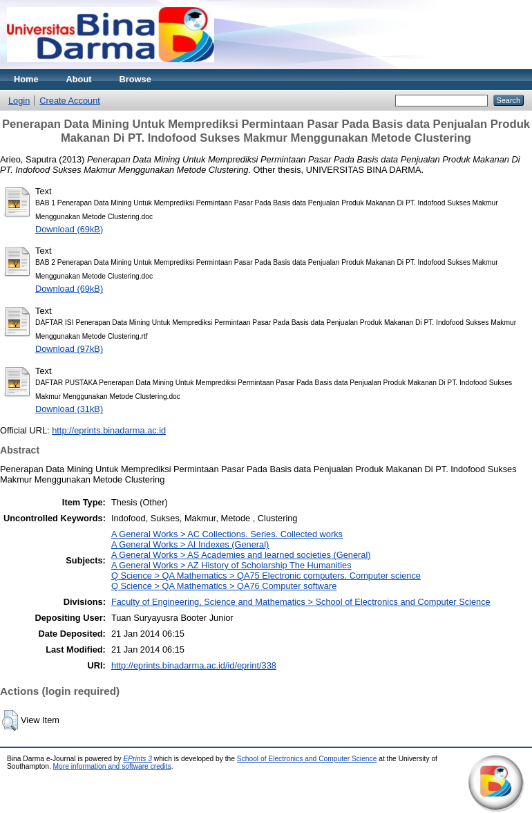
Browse (135, 79)
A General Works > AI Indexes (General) (190, 544)
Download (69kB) (69, 229)
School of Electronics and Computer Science (307, 759)
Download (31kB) (69, 409)
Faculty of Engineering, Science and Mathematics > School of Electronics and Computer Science (301, 602)
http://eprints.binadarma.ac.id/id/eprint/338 (193, 665)
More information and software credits (112, 766)
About (79, 79)
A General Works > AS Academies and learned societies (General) (241, 555)
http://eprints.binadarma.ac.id (109, 430)
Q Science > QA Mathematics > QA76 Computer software (223, 586)
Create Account (69, 100)
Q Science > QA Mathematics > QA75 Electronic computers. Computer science (266, 575)
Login (19, 100)
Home (26, 79)
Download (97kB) (69, 349)
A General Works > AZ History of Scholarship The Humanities (231, 565)
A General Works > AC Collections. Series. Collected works (227, 534)
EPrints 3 (137, 759)
